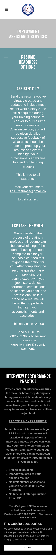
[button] (7, 10)
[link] (28, 10)
